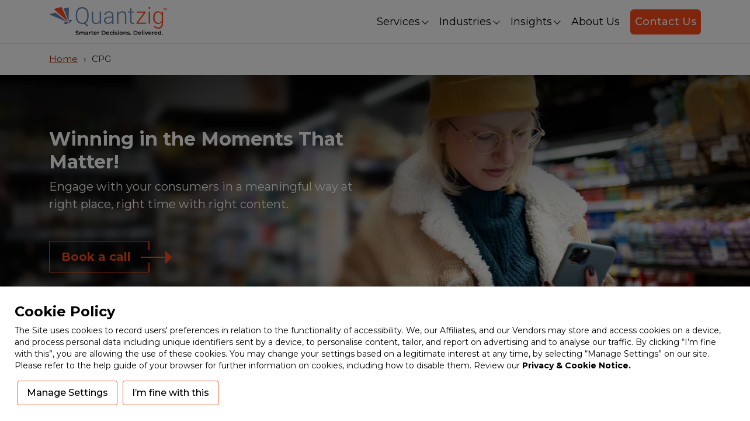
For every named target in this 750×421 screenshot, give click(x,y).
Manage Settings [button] (67, 392)
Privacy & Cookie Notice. (576, 365)
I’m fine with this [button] (170, 392)
